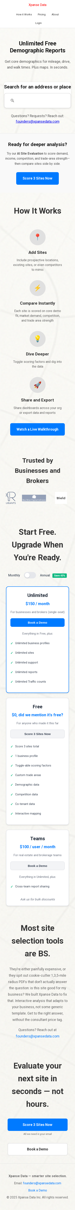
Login (38, 23)
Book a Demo (37, 622)
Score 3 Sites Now (37, 178)
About (55, 14)
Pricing (42, 14)
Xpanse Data (37, 5)
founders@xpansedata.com (37, 122)
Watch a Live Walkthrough (37, 429)
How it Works (24, 14)
